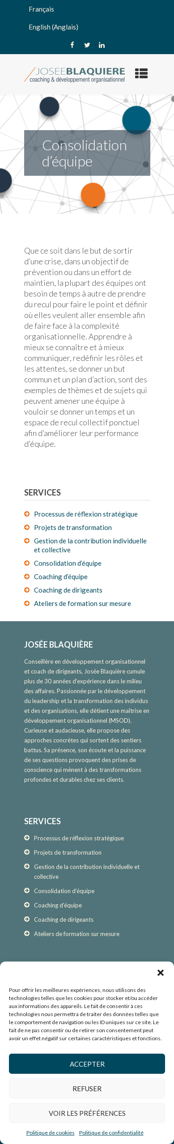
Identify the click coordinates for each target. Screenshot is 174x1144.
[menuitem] (87, 9)
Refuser (87, 1089)
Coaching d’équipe (61, 576)
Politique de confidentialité (111, 1132)
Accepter (87, 1064)
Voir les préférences (87, 1113)
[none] (87, 18)
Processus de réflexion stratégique (86, 514)
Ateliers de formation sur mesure (82, 603)
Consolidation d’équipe (68, 563)
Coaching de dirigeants (68, 590)
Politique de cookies (50, 1132)
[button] (160, 972)
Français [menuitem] (41, 9)
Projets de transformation (73, 527)
